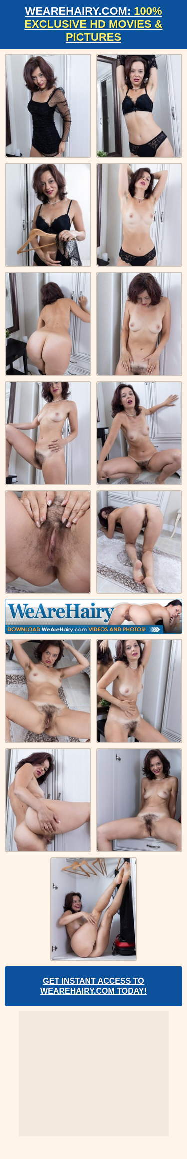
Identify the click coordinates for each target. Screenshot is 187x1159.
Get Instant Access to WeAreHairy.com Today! (93, 986)
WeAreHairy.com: (93, 24)
